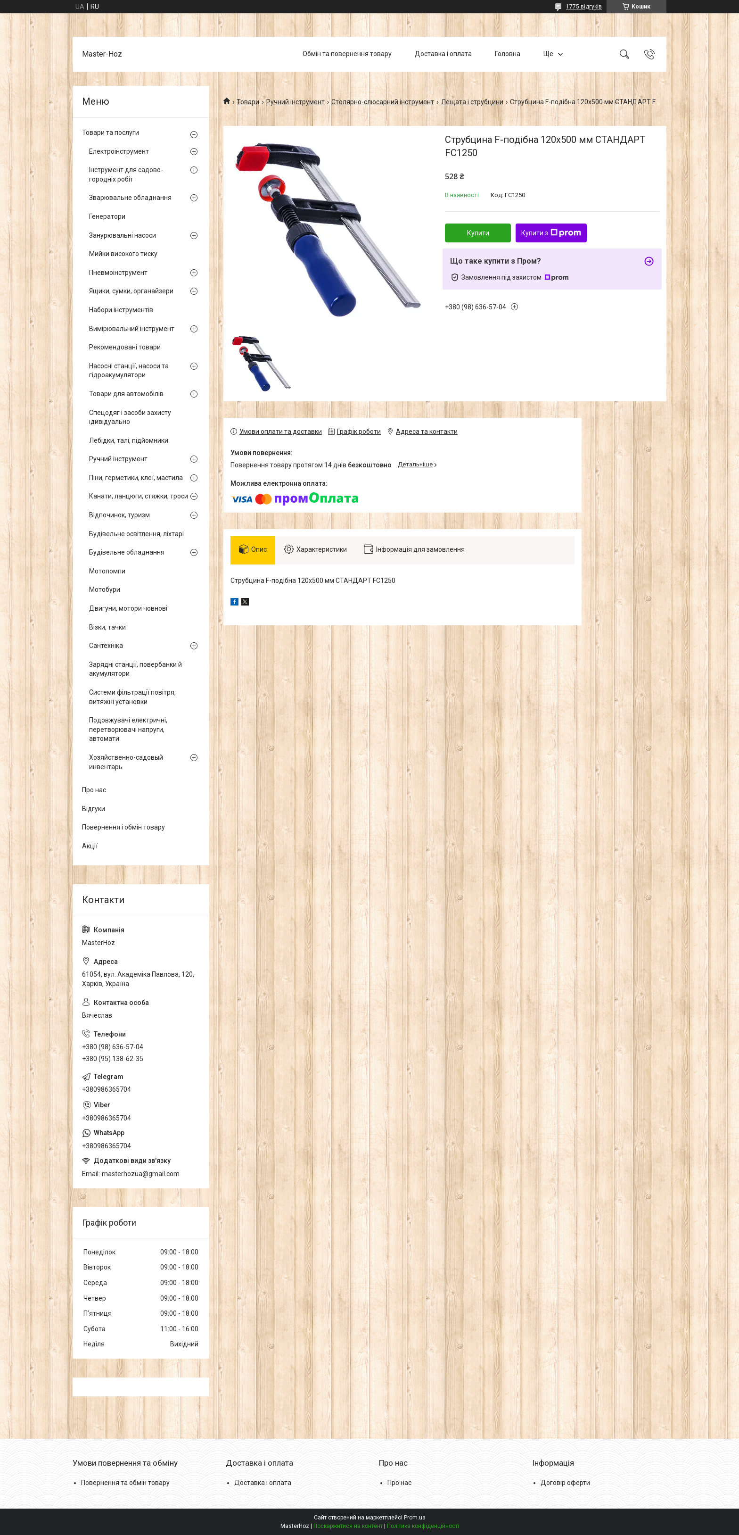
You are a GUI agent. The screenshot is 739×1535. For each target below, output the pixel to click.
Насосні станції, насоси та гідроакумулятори (129, 370)
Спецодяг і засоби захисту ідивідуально (130, 417)
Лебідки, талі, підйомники (128, 440)
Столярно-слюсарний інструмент (382, 102)
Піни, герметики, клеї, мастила (136, 477)
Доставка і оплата (443, 54)
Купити (478, 233)
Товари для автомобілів (126, 394)
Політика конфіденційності (423, 1526)
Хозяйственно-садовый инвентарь (126, 762)
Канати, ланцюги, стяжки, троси (138, 496)
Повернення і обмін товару (123, 827)
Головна (507, 54)
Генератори (107, 216)
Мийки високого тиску (123, 253)
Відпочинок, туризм (119, 515)
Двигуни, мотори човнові (128, 608)
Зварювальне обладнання (130, 197)
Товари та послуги (110, 132)
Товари (248, 102)
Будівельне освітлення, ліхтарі (136, 534)
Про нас (94, 790)
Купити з (551, 233)
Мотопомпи (107, 571)
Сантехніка (106, 645)
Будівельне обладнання (126, 552)
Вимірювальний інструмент (131, 328)
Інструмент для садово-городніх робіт (126, 174)
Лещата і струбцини (472, 102)
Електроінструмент (119, 151)
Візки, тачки (107, 627)
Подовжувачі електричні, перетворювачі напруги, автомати (128, 729)
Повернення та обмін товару (125, 1482)
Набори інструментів (121, 310)
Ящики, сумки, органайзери (131, 291)
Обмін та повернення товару (347, 54)
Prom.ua (415, 1517)
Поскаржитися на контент (348, 1526)
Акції (90, 846)
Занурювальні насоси (122, 235)
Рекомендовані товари (125, 347)
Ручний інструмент (295, 102)
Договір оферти (565, 1482)
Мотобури (104, 589)
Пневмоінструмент (118, 272)
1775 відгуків (584, 6)
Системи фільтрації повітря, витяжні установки (132, 697)
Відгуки (93, 809)
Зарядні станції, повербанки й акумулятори (135, 669)
